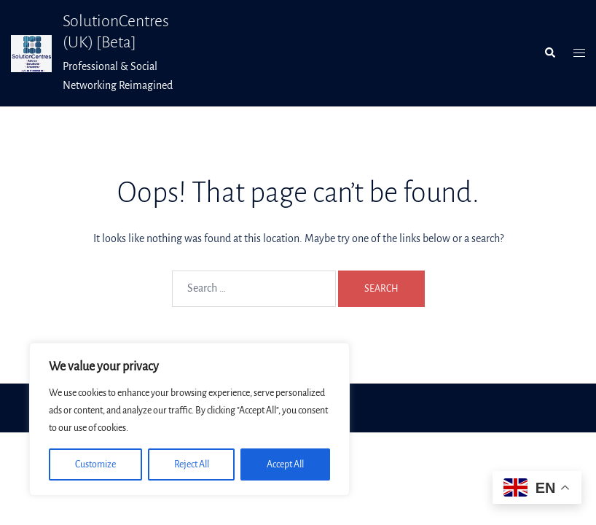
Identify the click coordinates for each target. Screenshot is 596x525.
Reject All (191, 464)
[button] (549, 53)
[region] (189, 419)
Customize (95, 464)
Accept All (285, 464)
